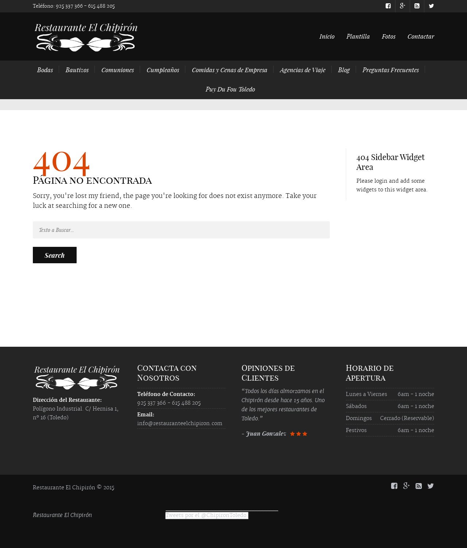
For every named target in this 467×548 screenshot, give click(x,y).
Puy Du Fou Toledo (230, 89)
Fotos (388, 36)
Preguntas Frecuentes (391, 70)
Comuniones (117, 70)
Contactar (421, 36)
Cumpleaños (163, 70)
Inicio (327, 36)
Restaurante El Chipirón (62, 515)
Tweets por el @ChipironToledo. (207, 515)
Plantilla (358, 36)
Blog (344, 70)
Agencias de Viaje (302, 70)
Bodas (45, 70)
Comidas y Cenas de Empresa (229, 70)
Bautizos (77, 70)
